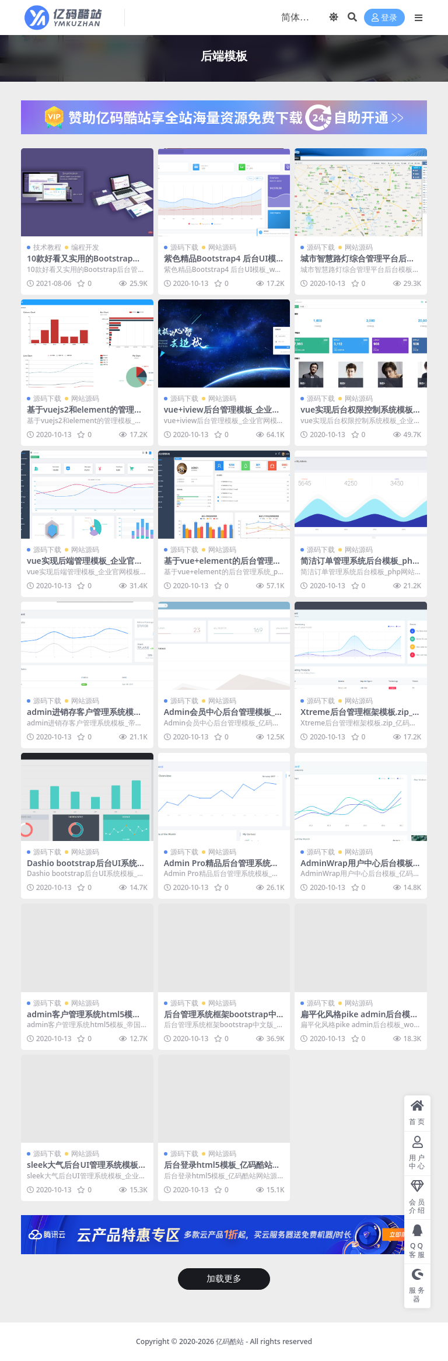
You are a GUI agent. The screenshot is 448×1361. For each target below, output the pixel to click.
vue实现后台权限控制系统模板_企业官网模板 (358, 414)
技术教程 (47, 247)
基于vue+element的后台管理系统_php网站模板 (222, 565)
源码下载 (184, 247)
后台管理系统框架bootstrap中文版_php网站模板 (220, 1019)
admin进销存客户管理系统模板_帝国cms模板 (86, 716)
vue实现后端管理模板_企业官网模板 (85, 565)
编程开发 (85, 247)
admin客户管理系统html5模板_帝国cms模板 (85, 1019)
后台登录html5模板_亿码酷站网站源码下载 (222, 1169)
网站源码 (222, 247)
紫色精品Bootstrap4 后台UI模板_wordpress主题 (220, 263)
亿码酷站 (230, 1341)
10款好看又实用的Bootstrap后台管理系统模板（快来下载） (84, 263)
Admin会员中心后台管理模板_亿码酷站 (223, 716)
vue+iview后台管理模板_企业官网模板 (222, 414)
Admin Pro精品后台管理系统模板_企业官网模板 (221, 867)
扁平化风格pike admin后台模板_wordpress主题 (359, 1019)
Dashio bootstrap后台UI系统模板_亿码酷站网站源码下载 (86, 867)
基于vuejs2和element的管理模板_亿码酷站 (84, 414)
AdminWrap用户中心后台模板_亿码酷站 (358, 867)
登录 (384, 17)
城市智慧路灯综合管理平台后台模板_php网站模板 (357, 263)
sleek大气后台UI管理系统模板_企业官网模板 (84, 1169)
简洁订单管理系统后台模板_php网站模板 (358, 565)
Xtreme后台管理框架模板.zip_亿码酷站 (360, 716)
